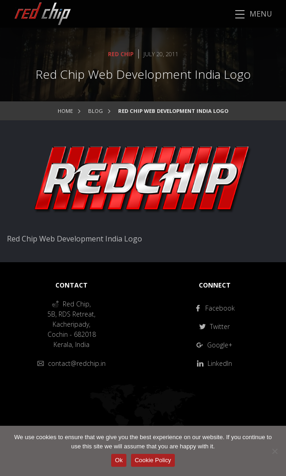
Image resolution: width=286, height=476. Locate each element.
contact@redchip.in (71, 363)
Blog (95, 110)
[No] (274, 451)
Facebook (215, 308)
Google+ (214, 345)
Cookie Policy (153, 460)
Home (65, 110)
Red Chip (121, 54)
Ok (119, 460)
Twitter (214, 326)
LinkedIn (214, 363)
